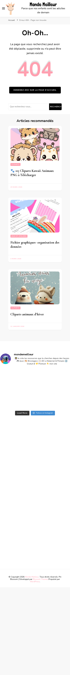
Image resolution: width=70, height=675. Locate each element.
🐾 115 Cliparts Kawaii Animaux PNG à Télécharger (32, 173)
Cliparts (15, 164)
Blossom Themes (40, 579)
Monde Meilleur (43, 4)
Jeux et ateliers (18, 236)
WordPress (35, 581)
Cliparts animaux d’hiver (27, 314)
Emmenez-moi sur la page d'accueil (35, 90)
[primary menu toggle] (3, 8)
